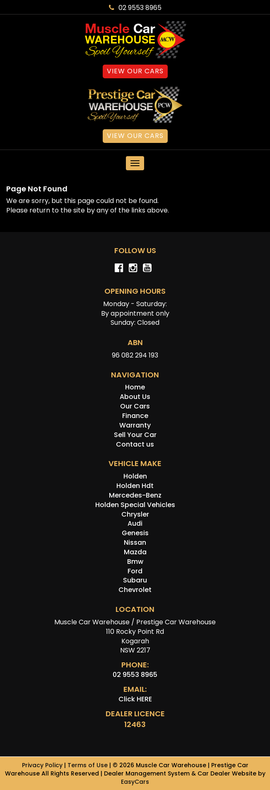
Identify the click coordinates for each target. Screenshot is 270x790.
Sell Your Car (135, 435)
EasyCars (135, 782)
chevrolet (135, 589)
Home (135, 387)
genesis (135, 533)
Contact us (135, 444)
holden (135, 476)
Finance (135, 415)
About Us (135, 396)
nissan (135, 542)
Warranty (135, 425)
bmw (135, 561)
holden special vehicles (135, 505)
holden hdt (135, 485)
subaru (135, 580)
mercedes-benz (135, 495)
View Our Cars (135, 71)
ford (135, 571)
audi (135, 523)
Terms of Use (88, 765)
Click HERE (135, 699)
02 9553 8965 (135, 7)
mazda (135, 552)
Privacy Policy (43, 765)
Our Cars (135, 406)
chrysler (135, 514)
